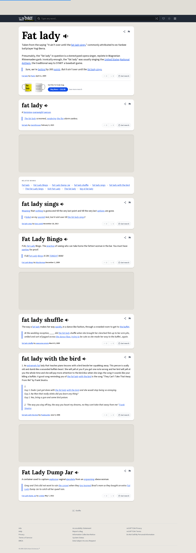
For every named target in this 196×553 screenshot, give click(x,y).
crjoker (41, 496)
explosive (53, 479)
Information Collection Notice (84, 534)
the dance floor (63, 336)
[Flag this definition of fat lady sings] (129, 202)
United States (111, 59)
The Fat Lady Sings (34, 188)
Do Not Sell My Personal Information (140, 534)
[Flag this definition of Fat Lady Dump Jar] (129, 471)
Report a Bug (78, 531)
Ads (20, 528)
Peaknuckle (45, 415)
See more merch (75, 89)
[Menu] (175, 18)
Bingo (40, 256)
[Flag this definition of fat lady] (129, 104)
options (101, 211)
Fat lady (25, 76)
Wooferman (40, 262)
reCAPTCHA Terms (134, 531)
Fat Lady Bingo (40, 185)
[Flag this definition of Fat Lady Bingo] (129, 238)
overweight (38, 112)
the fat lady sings (76, 217)
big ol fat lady (86, 188)
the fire (60, 118)
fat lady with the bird (119, 185)
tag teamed (85, 485)
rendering (51, 118)
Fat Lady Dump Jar (61, 185)
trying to (75, 336)
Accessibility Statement (82, 528)
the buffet (124, 326)
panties (25, 249)
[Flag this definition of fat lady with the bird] (129, 357)
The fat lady (30, 118)
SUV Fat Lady (53, 188)
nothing (39, 211)
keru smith (39, 223)
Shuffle (76, 510)
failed (28, 217)
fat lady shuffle (81, 185)
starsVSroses (36, 125)
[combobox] (98, 18)
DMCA (21, 541)
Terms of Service (25, 537)
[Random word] (156, 18)
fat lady (25, 125)
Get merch (123, 76)
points (57, 69)
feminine (27, 112)
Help (20, 531)
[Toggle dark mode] (169, 18)
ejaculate (70, 479)
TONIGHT (53, 256)
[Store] (163, 18)
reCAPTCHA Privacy (134, 528)
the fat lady (64, 333)
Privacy (21, 534)
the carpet (64, 485)
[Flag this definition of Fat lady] (129, 32)
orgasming (89, 479)
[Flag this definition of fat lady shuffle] (129, 318)
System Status (78, 537)
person (47, 112)
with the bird (85, 376)
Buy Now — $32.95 (58, 89)
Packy (33, 76)
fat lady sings (78, 45)
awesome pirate (42, 343)
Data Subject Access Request (84, 541)
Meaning (26, 211)
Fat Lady (31, 246)
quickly (58, 326)
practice (50, 246)
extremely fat (33, 365)
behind (42, 69)
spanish (41, 217)
